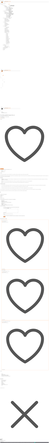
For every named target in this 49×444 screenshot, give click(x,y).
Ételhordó (7, 37)
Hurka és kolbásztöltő (7, 31)
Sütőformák (3, 384)
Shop (9, 7)
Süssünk (2, 383)
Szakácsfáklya (7, 9)
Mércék (7, 7)
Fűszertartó (7, 39)
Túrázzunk (4, 44)
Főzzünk (4, 79)
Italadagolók (7, 40)
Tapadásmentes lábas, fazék (8, 17)
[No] (35, 443)
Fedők (7, 33)
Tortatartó (7, 8)
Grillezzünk (10, 9)
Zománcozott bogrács (7, 20)
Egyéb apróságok (6, 46)
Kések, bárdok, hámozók (6, 28)
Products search (3, 1)
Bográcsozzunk (4, 78)
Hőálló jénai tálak (11, 11)
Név (3, 214)
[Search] (2, 2)
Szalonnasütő (6, 23)
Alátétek (11, 169)
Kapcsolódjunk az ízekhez (3, 3)
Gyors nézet (7, 273)
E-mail (4, 215)
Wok (5, 11)
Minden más (4, 45)
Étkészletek (10, 12)
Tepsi (5, 5)
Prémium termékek (11, 14)
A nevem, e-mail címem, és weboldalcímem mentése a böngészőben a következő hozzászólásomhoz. (14, 216)
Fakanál (7, 34)
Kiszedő (7, 35)
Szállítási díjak (10, 17)
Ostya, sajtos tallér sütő (7, 10)
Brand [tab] (2, 171)
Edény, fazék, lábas (7, 13)
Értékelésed (4, 213)
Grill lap (5, 22)
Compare (4, 49)
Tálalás (5, 26)
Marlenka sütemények (5, 47)
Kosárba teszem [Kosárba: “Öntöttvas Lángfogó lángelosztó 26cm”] (3, 323)
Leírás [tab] (2, 170)
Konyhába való (4, 80)
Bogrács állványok (6, 19)
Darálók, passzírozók (7, 30)
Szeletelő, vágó (8, 42)
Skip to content (1, 0)
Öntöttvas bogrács (7, 21)
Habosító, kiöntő (8, 38)
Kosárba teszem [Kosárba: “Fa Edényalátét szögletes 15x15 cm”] (3, 273)
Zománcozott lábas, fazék (7, 15)
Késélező (7, 36)
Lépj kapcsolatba (3, 375)
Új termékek (4, 48)
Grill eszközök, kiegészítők (6, 25)
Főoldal (10, 6)
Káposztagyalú (7, 41)
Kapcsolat (10, 18)
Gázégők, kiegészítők (7, 24)
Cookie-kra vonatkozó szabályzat (5, 376)
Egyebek (6, 32)
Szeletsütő (6, 6)
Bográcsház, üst (6, 18)
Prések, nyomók (6, 29)
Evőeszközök (7, 27)
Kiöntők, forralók (6, 12)
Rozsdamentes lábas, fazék (7, 16)
